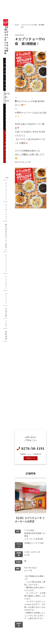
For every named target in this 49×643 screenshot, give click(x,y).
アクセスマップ (6, 117)
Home (17, 25)
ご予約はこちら (30, 458)
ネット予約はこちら (6, 146)
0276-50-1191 (7, 97)
